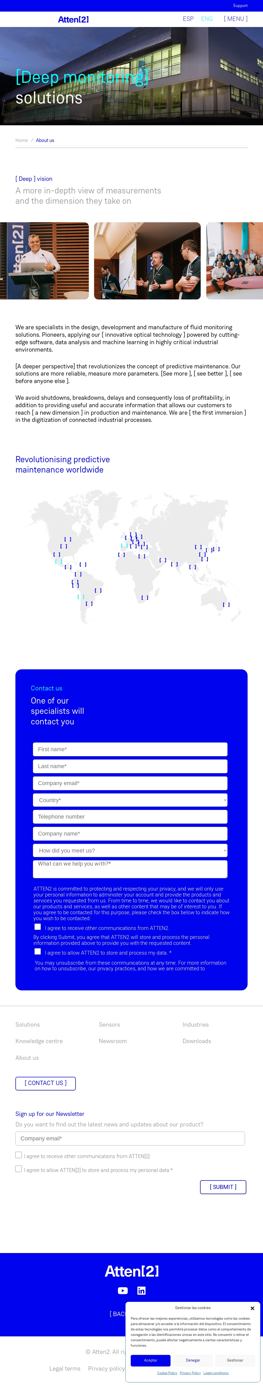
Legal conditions (216, 1373)
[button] (252, 1308)
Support (240, 6)
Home (21, 140)
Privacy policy (106, 1369)
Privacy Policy (190, 1373)
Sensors (109, 1025)
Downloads (197, 1041)
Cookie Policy (167, 1373)
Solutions (27, 1025)
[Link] (73, 19)
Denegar (193, 1361)
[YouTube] (123, 1290)
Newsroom (113, 1041)
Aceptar (150, 1361)
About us (45, 140)
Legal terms (64, 1369)
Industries (196, 1025)
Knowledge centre (39, 1041)
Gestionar (235, 1361)
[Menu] (234, 19)
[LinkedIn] (141, 1290)
